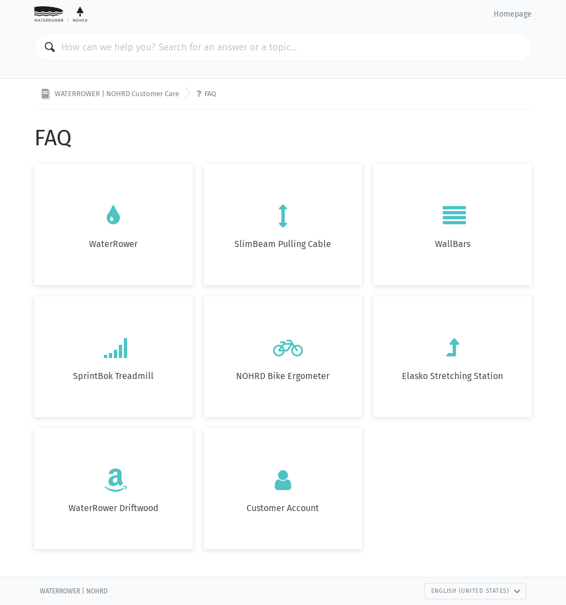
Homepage (513, 14)
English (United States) (476, 591)
